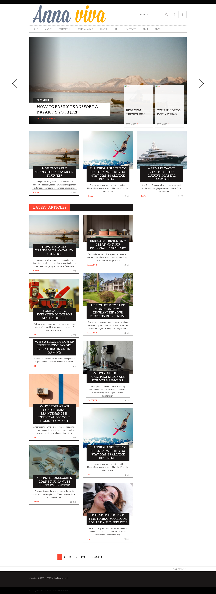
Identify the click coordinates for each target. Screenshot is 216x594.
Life (115, 29)
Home (35, 29)
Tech (145, 29)
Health (103, 29)
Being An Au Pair (85, 29)
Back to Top (178, 569)
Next (95, 556)
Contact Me (64, 29)
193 (83, 556)
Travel (158, 29)
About (48, 29)
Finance (36, 501)
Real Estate (130, 29)
